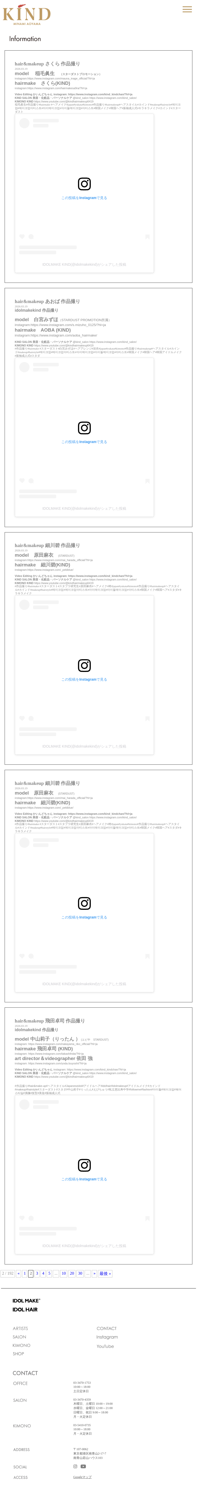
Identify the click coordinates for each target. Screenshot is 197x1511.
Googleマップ (82, 1477)
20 (72, 1273)
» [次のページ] (94, 1273)
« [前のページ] (18, 1273)
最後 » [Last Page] (105, 1273)
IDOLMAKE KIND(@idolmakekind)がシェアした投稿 (84, 264)
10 (64, 1273)
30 (80, 1273)
